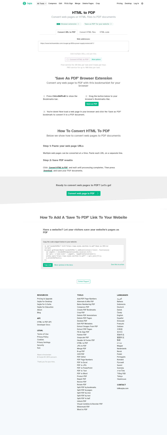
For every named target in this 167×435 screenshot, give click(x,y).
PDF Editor (81, 340)
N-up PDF (81, 379)
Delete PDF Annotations (87, 410)
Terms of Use (42, 334)
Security (40, 345)
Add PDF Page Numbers (87, 407)
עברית (119, 343)
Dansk (119, 310)
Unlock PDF (81, 376)
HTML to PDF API (44, 322)
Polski (119, 354)
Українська (121, 379)
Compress (52, 3)
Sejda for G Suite (44, 304)
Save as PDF (91, 104)
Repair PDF (81, 329)
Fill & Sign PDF (83, 343)
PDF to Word (82, 362)
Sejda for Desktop (44, 302)
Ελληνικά (120, 321)
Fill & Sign (68, 3)
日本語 (119, 329)
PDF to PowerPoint (84, 401)
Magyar (120, 346)
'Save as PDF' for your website (98, 24)
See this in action (117, 264)
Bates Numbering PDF (86, 324)
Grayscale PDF (83, 390)
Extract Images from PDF (87, 393)
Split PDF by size (84, 310)
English (120, 315)
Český (119, 313)
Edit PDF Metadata (84, 398)
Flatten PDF (81, 396)
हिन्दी (118, 340)
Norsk (119, 351)
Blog (39, 313)
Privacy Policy (42, 337)
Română (120, 360)
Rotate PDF (81, 374)
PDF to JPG (81, 354)
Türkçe (120, 376)
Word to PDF (82, 365)
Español (120, 318)
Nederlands (121, 349)
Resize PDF (81, 382)
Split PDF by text (83, 313)
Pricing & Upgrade (44, 299)
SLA (38, 348)
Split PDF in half (83, 304)
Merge (77, 3)
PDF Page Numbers (85, 351)
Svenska (120, 368)
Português (121, 357)
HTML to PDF (82, 385)
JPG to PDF (81, 357)
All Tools (42, 4)
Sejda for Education (45, 307)
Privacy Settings (43, 342)
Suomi (119, 365)
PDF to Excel (82, 368)
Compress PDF (83, 326)
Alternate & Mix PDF (85, 315)
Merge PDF (81, 321)
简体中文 (120, 335)
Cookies (40, 340)
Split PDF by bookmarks (86, 302)
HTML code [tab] (104, 32)
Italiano (120, 326)
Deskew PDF (82, 338)
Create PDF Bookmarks (86, 404)
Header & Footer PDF (86, 349)
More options (96, 59)
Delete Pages (88, 3)
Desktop (128, 3)
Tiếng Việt (121, 374)
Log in (136, 3)
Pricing (120, 3)
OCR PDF (80, 387)
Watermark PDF (83, 360)
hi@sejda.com (122, 388)
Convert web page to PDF (83, 193)
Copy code (47, 265)
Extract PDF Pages (84, 299)
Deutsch (120, 307)
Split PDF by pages (84, 307)
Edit (60, 3)
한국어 (119, 332)
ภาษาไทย (121, 371)
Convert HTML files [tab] (88, 32)
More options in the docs (63, 265)
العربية (119, 299)
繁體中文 (120, 338)
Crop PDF (81, 332)
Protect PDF (82, 371)
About (39, 310)
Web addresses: (83, 39)
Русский (120, 362)
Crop (98, 3)
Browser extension (68, 24)
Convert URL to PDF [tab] (67, 32)
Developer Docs (43, 325)
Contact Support (83, 281)
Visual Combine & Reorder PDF (90, 318)
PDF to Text (82, 346)
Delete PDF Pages (84, 335)
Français (120, 324)
